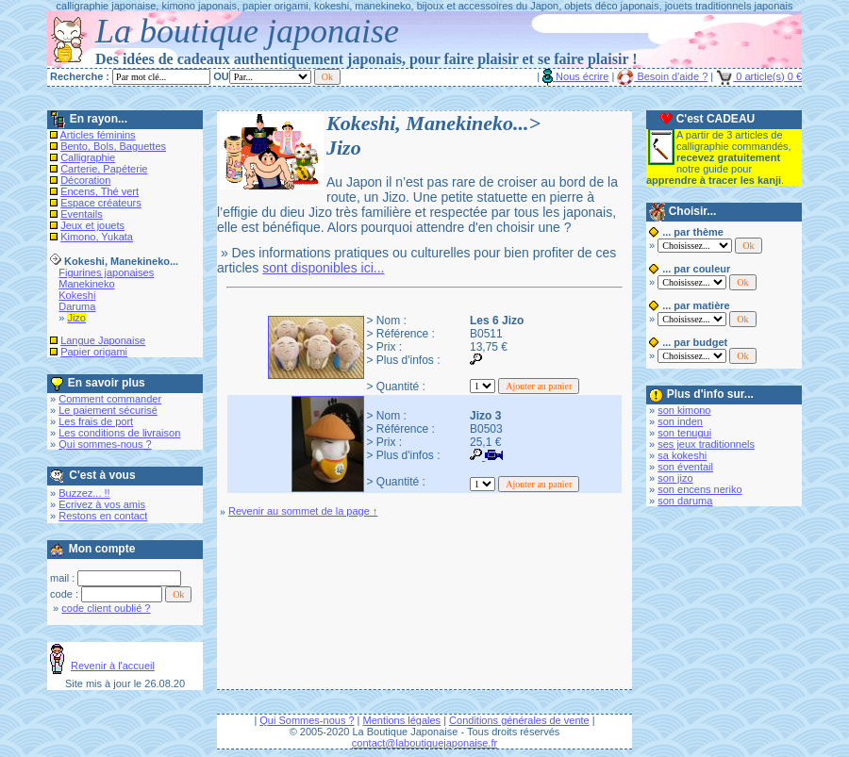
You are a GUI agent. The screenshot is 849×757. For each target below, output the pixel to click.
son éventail (685, 466)
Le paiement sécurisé (108, 410)
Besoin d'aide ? (662, 76)
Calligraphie (87, 157)
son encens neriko (699, 489)
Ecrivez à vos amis (101, 504)
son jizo (675, 478)
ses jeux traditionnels (706, 444)
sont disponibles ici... (323, 267)
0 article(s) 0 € (759, 76)
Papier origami (93, 351)
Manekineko (86, 283)
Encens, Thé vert (99, 191)
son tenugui (684, 432)
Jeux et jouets (92, 225)
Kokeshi (76, 295)
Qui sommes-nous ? (104, 444)
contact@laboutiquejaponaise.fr (424, 743)
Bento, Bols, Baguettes (113, 146)
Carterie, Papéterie (103, 168)
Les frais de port (95, 421)
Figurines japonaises (106, 272)
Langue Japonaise (102, 340)
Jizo (76, 317)
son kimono (684, 410)
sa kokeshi (682, 455)
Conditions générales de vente (519, 720)
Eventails (81, 214)
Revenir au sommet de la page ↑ (302, 511)
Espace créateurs (101, 202)
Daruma (76, 306)
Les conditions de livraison (119, 432)
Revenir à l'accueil (113, 665)
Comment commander (109, 398)
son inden (680, 421)
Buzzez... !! (83, 493)
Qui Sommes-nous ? (306, 720)
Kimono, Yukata (96, 236)
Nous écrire (575, 76)
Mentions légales (402, 720)
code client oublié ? (105, 608)
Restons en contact (102, 515)
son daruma (685, 500)
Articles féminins (98, 134)
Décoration (85, 180)
